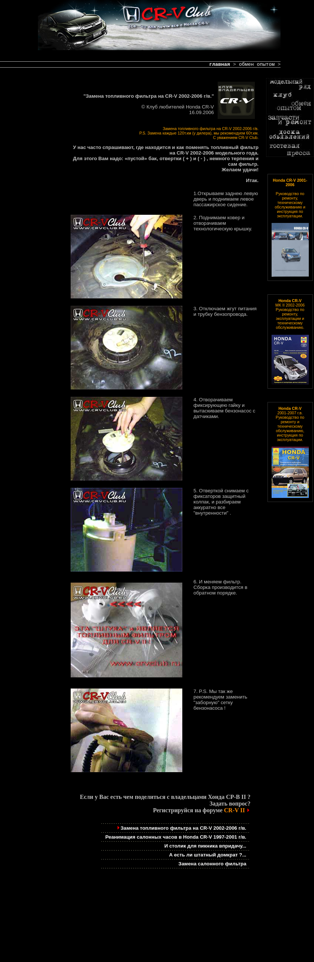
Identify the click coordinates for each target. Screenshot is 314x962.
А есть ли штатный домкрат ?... (207, 855)
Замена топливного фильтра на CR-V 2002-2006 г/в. (181, 828)
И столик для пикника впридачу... (205, 846)
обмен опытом (257, 64)
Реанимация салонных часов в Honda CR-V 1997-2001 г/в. (175, 837)
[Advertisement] (30, 212)
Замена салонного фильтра (213, 864)
